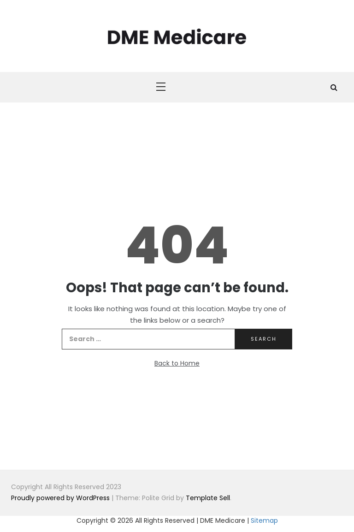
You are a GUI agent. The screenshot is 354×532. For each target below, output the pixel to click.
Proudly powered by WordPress (61, 497)
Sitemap (264, 520)
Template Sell (208, 497)
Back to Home (177, 363)
